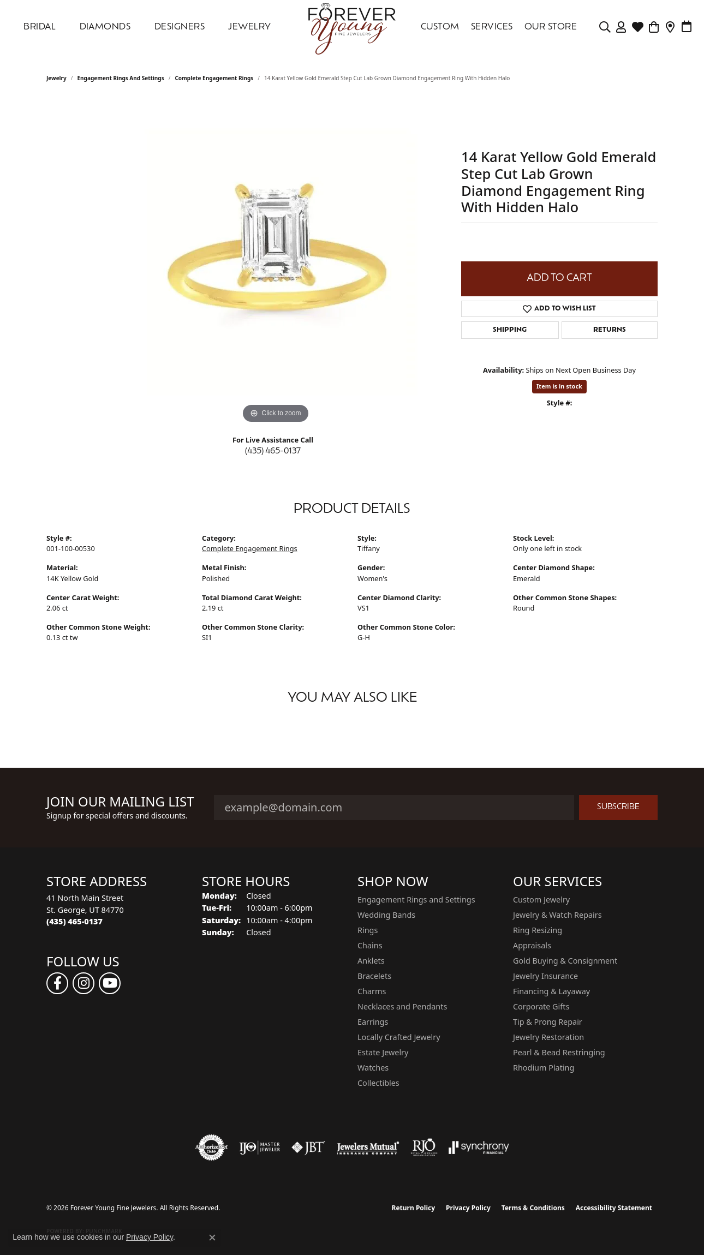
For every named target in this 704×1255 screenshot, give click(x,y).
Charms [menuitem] (371, 991)
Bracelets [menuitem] (374, 976)
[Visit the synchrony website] (479, 1147)
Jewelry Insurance (545, 976)
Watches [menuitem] (373, 1067)
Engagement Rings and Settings (120, 78)
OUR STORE (550, 27)
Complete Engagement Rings (214, 78)
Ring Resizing (537, 930)
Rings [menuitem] (367, 930)
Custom (440, 27)
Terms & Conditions (533, 1207)
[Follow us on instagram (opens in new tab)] (83, 983)
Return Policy (413, 1207)
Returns (609, 330)
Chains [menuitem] (370, 945)
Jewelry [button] (249, 27)
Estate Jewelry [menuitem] (382, 1052)
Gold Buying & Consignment (565, 960)
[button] (605, 27)
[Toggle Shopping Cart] (654, 27)
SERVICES (492, 27)
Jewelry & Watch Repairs (557, 915)
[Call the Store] (74, 921)
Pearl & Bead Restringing (559, 1052)
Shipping (510, 330)
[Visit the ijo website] (259, 1147)
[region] (275, 262)
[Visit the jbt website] (308, 1147)
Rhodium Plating (543, 1067)
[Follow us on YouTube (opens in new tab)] (110, 983)
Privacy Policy (468, 1207)
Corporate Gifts (541, 1006)
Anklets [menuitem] (371, 960)
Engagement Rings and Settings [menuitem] (416, 899)
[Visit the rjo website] (424, 1147)
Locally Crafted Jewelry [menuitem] (398, 1037)
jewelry (56, 78)
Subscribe (618, 807)
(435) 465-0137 (273, 451)
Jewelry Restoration (548, 1037)
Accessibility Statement (614, 1207)
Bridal (39, 27)
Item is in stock (559, 386)
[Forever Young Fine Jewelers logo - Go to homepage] (352, 27)
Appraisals (532, 945)
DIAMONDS (105, 27)
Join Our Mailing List (120, 802)
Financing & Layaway (551, 991)
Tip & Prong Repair (547, 1022)
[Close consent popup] (212, 1237)
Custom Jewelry (541, 899)
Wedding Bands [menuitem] (386, 915)
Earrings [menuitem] (372, 1022)
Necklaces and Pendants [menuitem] (402, 1006)
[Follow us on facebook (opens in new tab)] (57, 983)
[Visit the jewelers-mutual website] (368, 1147)
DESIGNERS (179, 27)
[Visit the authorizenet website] (212, 1147)
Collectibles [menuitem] (378, 1083)
